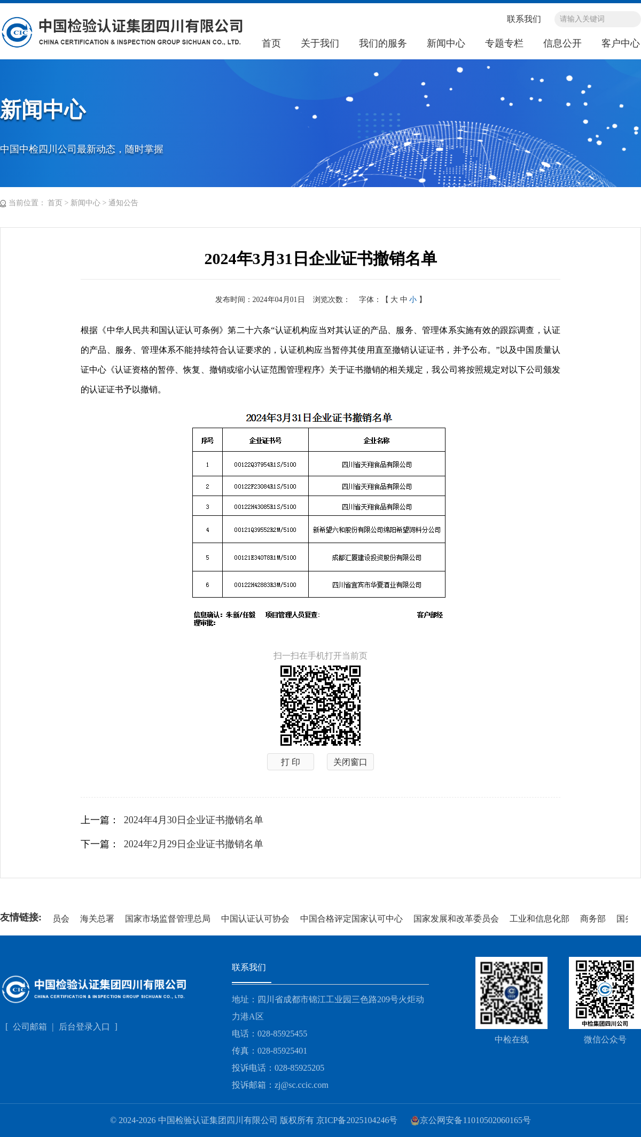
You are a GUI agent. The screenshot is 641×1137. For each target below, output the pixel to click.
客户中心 (620, 43)
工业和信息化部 (540, 918)
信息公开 (562, 43)
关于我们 (320, 43)
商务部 (594, 918)
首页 (271, 43)
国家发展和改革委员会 (457, 918)
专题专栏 (504, 43)
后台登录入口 (85, 1026)
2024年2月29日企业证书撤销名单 (193, 844)
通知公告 (123, 203)
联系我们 (524, 19)
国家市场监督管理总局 (169, 918)
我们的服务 (383, 43)
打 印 (290, 762)
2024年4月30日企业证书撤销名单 (193, 820)
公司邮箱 (30, 1026)
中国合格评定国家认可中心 (352, 918)
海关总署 (98, 918)
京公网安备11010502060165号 (470, 1120)
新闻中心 (446, 43)
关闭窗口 (350, 762)
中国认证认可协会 (256, 918)
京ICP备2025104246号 (357, 1120)
